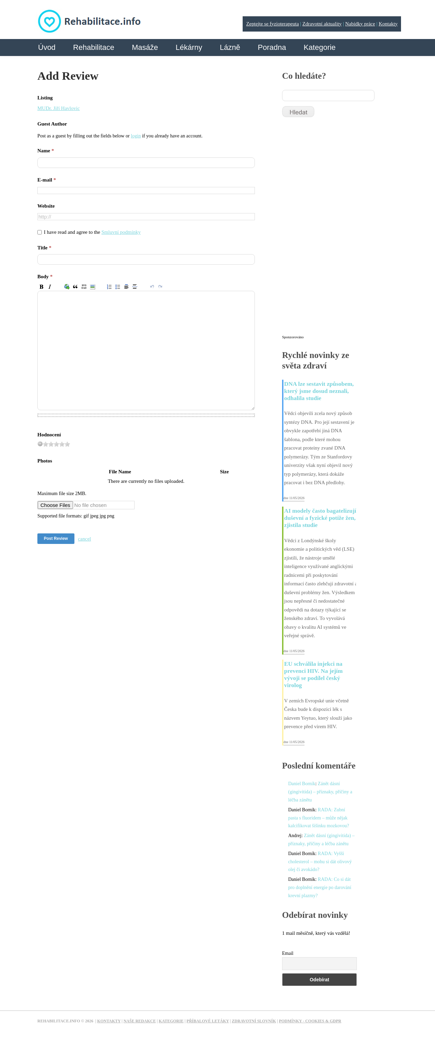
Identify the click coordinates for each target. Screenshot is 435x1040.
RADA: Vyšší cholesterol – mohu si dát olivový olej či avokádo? (320, 861)
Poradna (272, 47)
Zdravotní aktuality (322, 23)
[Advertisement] (333, 229)
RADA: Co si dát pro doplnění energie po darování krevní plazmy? (319, 887)
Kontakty (388, 23)
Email (287, 953)
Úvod (46, 47)
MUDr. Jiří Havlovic (58, 108)
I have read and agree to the (92, 232)
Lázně (230, 47)
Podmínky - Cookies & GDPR (310, 1021)
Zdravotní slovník (254, 1021)
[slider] (56, 444)
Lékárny (189, 47)
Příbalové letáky (208, 1021)
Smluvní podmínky (121, 232)
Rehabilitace (93, 47)
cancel (84, 539)
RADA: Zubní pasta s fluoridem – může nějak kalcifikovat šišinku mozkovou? (318, 818)
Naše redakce (139, 1021)
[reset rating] (40, 444)
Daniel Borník (301, 783)
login (136, 135)
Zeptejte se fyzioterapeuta (272, 23)
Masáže (145, 47)
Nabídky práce (360, 23)
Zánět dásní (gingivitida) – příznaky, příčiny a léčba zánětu (320, 791)
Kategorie (319, 47)
